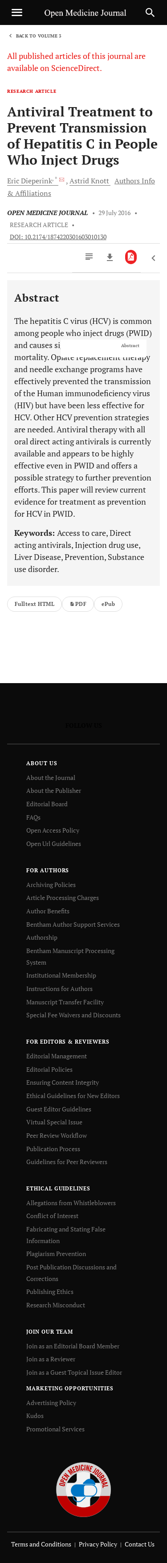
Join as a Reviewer (50, 1359)
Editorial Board (47, 804)
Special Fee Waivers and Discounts (73, 1015)
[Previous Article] (154, 258)
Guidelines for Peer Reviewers (66, 1161)
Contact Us (140, 1544)
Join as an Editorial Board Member (72, 1346)
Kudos (35, 1415)
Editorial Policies (49, 1069)
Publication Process (53, 1148)
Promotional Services (55, 1429)
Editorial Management (56, 1056)
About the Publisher (53, 790)
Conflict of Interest (52, 1215)
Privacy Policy (98, 1544)
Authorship (41, 937)
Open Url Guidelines (53, 843)
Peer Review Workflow (56, 1135)
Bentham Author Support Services (73, 924)
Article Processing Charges (62, 897)
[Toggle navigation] (17, 12)
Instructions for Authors (59, 988)
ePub (108, 604)
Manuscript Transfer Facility (65, 1002)
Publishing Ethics (49, 1291)
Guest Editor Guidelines (58, 1109)
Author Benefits (47, 911)
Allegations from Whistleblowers (71, 1202)
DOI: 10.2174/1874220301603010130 (58, 237)
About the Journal (50, 777)
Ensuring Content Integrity (62, 1082)
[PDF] (131, 257)
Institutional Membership (61, 975)
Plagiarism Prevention (56, 1253)
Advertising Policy (51, 1402)
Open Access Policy (52, 830)
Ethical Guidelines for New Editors (73, 1095)
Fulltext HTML (34, 604)
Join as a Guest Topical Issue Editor (74, 1372)
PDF (77, 604)
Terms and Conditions (41, 1544)
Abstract (130, 345)
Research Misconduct (55, 1305)
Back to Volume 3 (38, 36)
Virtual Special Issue (54, 1122)
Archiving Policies (51, 884)
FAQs (33, 817)
